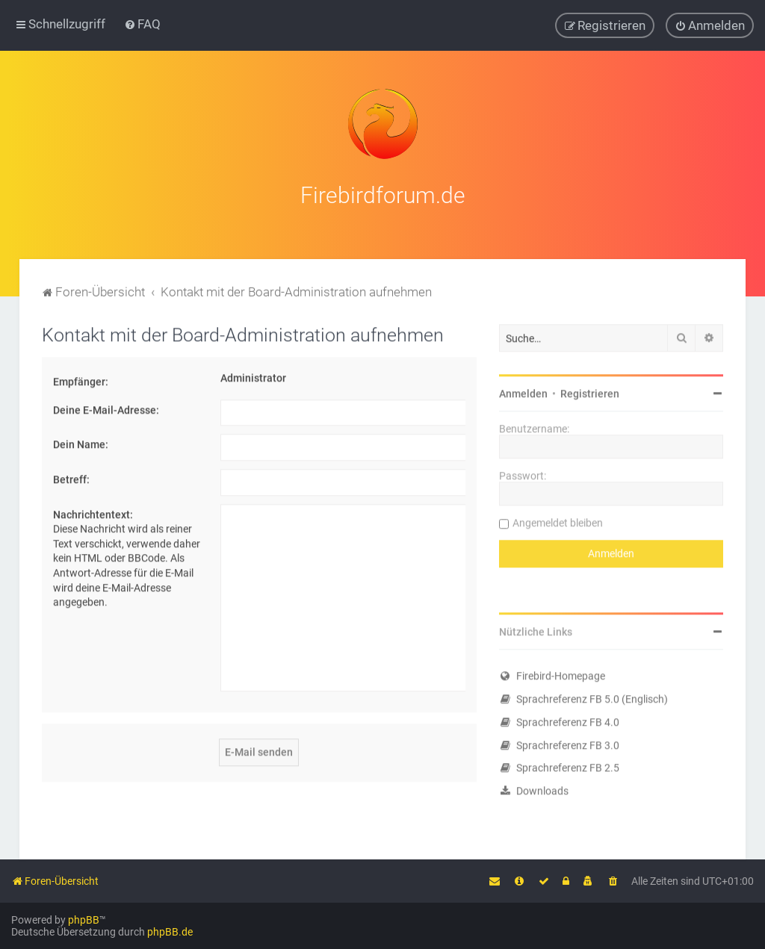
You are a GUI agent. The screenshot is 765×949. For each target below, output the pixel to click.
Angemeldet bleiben (557, 521)
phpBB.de (170, 932)
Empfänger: (80, 380)
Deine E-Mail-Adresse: (106, 408)
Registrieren (589, 392)
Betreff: (71, 477)
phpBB (83, 920)
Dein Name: (80, 443)
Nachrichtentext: (93, 512)
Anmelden (523, 392)
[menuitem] (142, 24)
